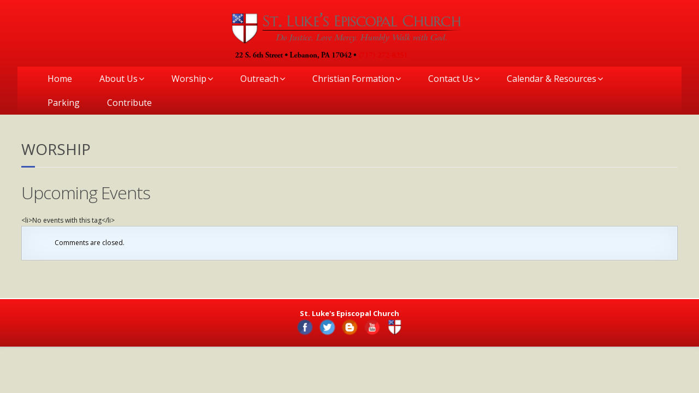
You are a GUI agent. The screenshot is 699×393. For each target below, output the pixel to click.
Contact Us (450, 79)
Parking (64, 103)
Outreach (259, 79)
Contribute (129, 103)
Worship (188, 79)
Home (60, 79)
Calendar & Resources (551, 79)
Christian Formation (353, 79)
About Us (118, 79)
